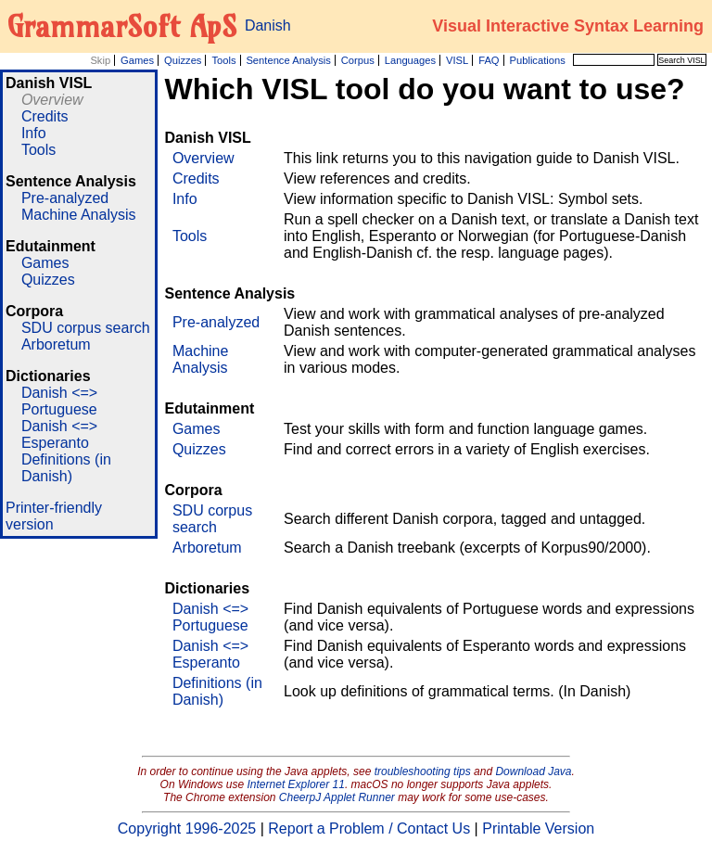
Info (33, 133)
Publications (537, 60)
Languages (410, 60)
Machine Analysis (78, 215)
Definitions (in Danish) (66, 468)
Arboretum (56, 344)
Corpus (358, 60)
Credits (45, 116)
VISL (457, 60)
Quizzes (182, 60)
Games (137, 60)
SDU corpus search (85, 328)
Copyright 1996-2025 (187, 828)
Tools (223, 60)
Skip (100, 60)
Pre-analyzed (64, 198)
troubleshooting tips (423, 771)
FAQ (488, 60)
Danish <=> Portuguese (59, 401)
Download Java (533, 771)
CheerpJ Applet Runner (337, 797)
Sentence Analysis (288, 60)
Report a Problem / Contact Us (369, 828)
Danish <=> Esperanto (59, 434)
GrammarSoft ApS (121, 26)
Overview (52, 100)
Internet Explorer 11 (296, 784)
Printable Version (538, 828)
